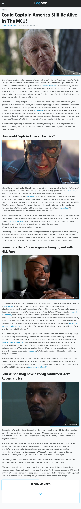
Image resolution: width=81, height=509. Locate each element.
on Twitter (30, 196)
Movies (4, 10)
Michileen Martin (10, 26)
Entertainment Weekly (38, 367)
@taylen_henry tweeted (12, 342)
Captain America (49, 85)
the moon (8, 306)
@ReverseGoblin (17, 221)
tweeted (71, 191)
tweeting (32, 351)
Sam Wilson (39, 110)
